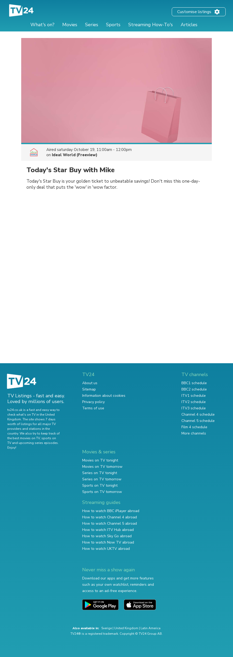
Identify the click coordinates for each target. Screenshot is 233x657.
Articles (189, 24)
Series (91, 24)
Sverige (106, 628)
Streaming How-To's (150, 24)
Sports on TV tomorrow (102, 491)
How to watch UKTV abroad (106, 548)
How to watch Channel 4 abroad (109, 517)
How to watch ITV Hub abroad (108, 529)
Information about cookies (103, 395)
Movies (69, 24)
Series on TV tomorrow (101, 479)
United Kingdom (126, 628)
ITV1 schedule (193, 395)
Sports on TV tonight (100, 485)
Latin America (150, 628)
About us (89, 383)
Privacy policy (93, 401)
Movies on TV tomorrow (102, 466)
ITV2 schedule (193, 401)
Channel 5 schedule (198, 420)
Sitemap (89, 389)
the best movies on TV (23, 438)
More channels (193, 433)
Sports (113, 24)
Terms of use (93, 408)
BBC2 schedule (194, 389)
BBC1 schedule (194, 383)
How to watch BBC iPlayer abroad (110, 510)
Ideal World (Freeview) (74, 155)
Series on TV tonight (99, 472)
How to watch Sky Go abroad (107, 536)
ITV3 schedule (193, 408)
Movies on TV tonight (100, 460)
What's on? (42, 24)
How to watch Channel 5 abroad (109, 523)
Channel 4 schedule (198, 414)
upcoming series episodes (38, 443)
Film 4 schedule (194, 427)
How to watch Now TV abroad (108, 542)
